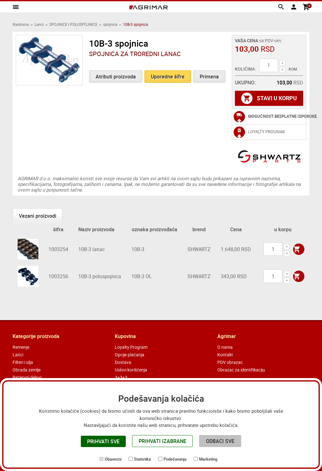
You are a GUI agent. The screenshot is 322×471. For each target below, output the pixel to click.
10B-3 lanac (91, 249)
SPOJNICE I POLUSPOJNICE (73, 24)
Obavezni (113, 459)
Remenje (21, 347)
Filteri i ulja (23, 362)
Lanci (39, 24)
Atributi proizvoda (116, 76)
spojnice (110, 24)
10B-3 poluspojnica (99, 276)
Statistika (142, 459)
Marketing (208, 459)
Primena (209, 76)
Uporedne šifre (168, 76)
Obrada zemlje (27, 370)
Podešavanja (175, 459)
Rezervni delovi (27, 377)
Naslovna (21, 24)
